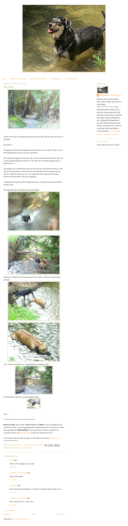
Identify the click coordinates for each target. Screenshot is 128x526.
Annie (11, 460)
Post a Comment (9, 510)
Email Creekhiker (115, 131)
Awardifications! (55, 79)
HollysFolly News (71, 79)
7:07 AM (13, 480)
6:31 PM (12, 505)
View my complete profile (108, 134)
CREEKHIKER (25, 433)
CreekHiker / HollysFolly (24, 445)
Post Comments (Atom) (21, 519)
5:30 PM (12, 492)
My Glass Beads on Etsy (38, 79)
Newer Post (7, 514)
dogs (25, 448)
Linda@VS (13, 485)
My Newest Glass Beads (18, 79)
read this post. (54, 438)
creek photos (16, 448)
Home (4, 79)
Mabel (30, 448)
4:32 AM (13, 467)
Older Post (60, 514)
